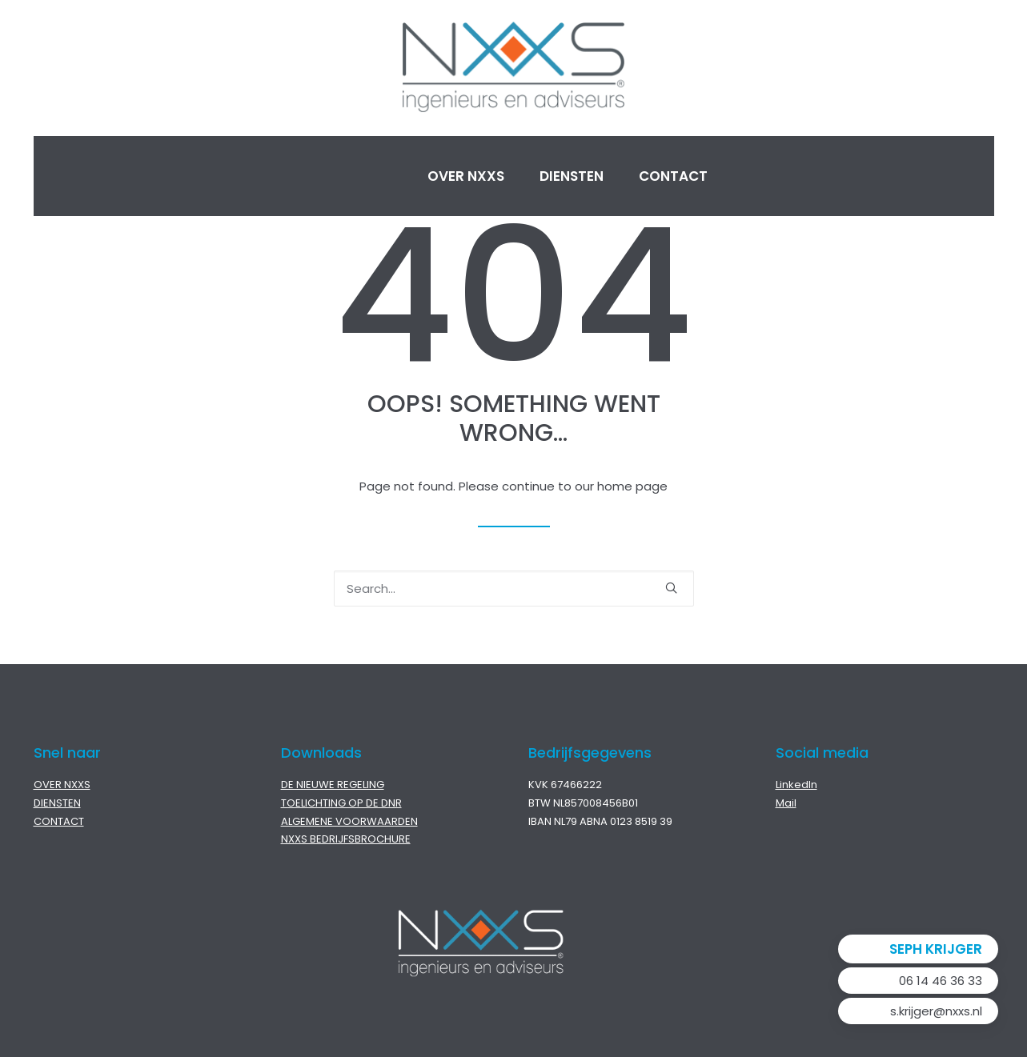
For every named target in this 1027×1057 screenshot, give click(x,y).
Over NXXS (465, 176)
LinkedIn (796, 784)
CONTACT (59, 821)
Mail (786, 803)
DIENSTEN (57, 803)
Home (356, 176)
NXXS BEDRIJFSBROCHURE (346, 839)
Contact (673, 176)
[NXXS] (514, 68)
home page (632, 486)
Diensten (572, 176)
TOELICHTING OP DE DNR (341, 803)
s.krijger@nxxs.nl (936, 1011)
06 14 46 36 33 (940, 980)
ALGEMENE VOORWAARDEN (349, 821)
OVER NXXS (62, 784)
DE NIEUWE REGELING (332, 784)
